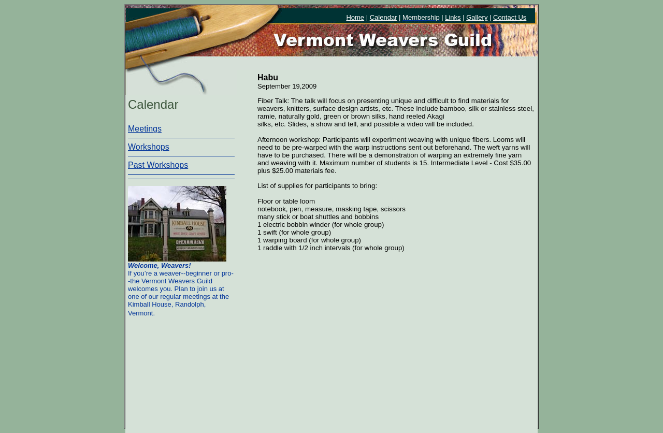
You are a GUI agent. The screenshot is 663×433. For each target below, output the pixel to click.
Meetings (145, 128)
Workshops (148, 146)
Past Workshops (158, 165)
